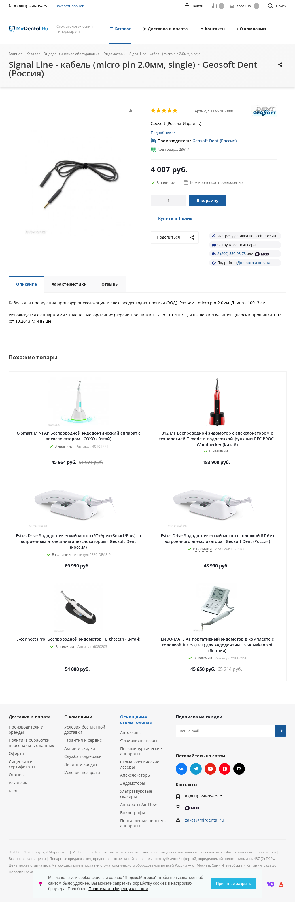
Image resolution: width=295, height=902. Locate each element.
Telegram (196, 769)
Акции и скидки (79, 748)
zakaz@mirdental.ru (204, 820)
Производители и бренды (26, 729)
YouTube (210, 769)
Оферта (16, 753)
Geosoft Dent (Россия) (214, 141)
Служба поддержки (83, 756)
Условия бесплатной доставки (84, 729)
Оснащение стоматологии (136, 719)
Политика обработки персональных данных (31, 742)
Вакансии (18, 783)
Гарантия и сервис (83, 740)
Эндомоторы (132, 783)
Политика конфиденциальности (118, 888)
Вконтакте (181, 769)
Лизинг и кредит (80, 764)
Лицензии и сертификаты (22, 764)
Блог (13, 791)
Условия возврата (82, 772)
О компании (78, 717)
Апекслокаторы (135, 775)
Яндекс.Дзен (224, 769)
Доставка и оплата (253, 262)
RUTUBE (239, 769)
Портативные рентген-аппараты (143, 823)
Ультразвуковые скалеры (136, 793)
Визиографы (132, 812)
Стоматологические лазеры (139, 764)
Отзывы (16, 775)
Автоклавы (130, 732)
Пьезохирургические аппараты (141, 751)
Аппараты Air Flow (138, 804)
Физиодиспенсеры (138, 740)
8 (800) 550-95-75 (231, 253)
